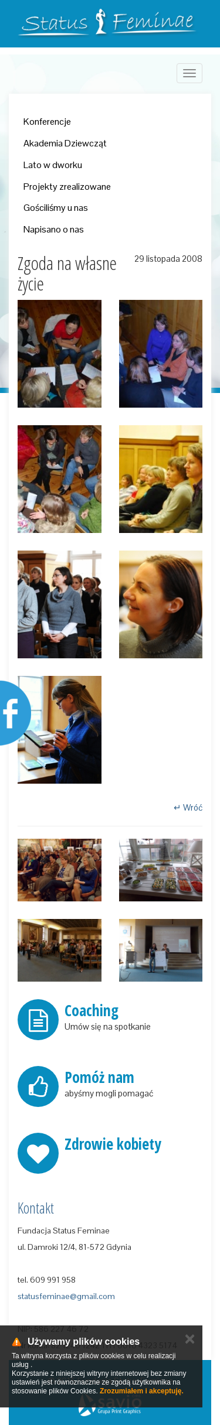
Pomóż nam (99, 1077)
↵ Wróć (188, 807)
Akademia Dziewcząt (65, 143)
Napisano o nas (53, 229)
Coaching (92, 1010)
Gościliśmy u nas (55, 207)
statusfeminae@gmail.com (66, 1296)
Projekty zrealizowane (67, 186)
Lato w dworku (52, 165)
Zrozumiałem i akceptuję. (142, 1391)
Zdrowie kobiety (113, 1143)
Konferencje (47, 121)
